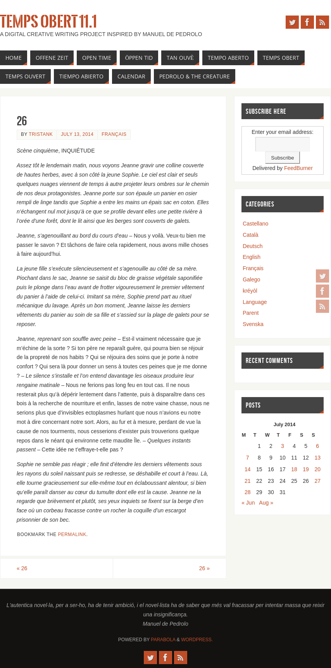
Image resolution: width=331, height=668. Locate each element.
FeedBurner (298, 168)
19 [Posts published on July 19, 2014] (306, 469)
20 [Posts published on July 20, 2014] (317, 469)
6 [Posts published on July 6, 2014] (317, 446)
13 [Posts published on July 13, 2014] (317, 458)
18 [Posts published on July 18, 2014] (294, 469)
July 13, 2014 (77, 134)
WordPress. (197, 639)
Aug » (266, 503)
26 (22, 568)
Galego (251, 279)
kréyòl (250, 291)
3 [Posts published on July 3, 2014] (282, 446)
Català (250, 235)
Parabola (163, 639)
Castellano (255, 223)
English (251, 257)
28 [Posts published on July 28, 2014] (248, 492)
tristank (41, 134)
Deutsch (252, 246)
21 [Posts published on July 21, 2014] (248, 481)
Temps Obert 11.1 (48, 22)
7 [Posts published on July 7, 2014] (247, 458)
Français (114, 134)
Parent (251, 313)
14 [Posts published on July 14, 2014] (248, 469)
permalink (72, 534)
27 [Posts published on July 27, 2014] (317, 481)
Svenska (253, 324)
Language (255, 302)
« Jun (248, 503)
